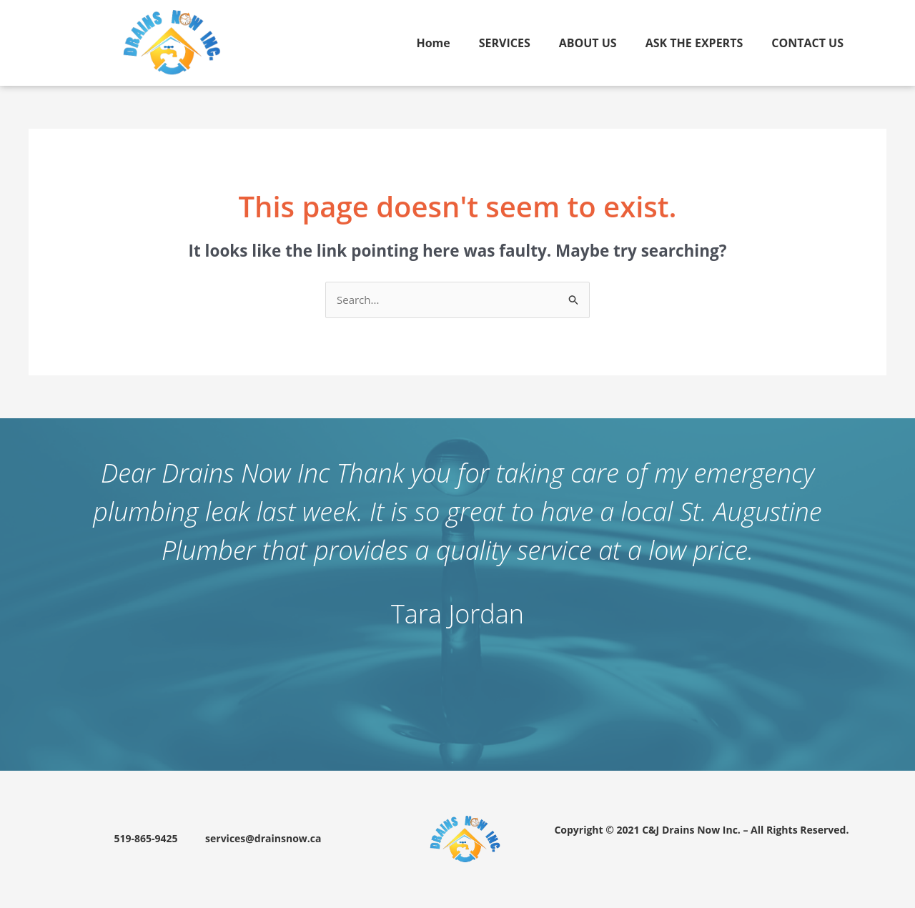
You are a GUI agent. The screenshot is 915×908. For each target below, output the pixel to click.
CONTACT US (807, 43)
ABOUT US (588, 43)
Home (433, 43)
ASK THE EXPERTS (694, 43)
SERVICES (504, 43)
